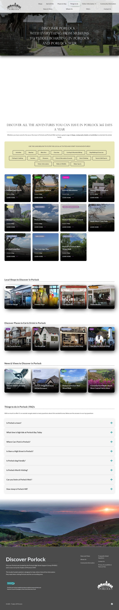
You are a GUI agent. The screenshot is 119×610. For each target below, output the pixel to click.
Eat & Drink (50, 4)
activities (94, 136)
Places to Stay (62, 4)
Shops (40, 4)
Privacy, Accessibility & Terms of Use (105, 566)
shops (73, 136)
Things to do (74, 4)
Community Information (108, 4)
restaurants (80, 136)
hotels (86, 136)
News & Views (47, 9)
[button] (89, 4)
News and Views (85, 556)
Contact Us (107, 9)
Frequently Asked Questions (103, 557)
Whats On (69, 9)
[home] (14, 6)
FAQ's (88, 9)
